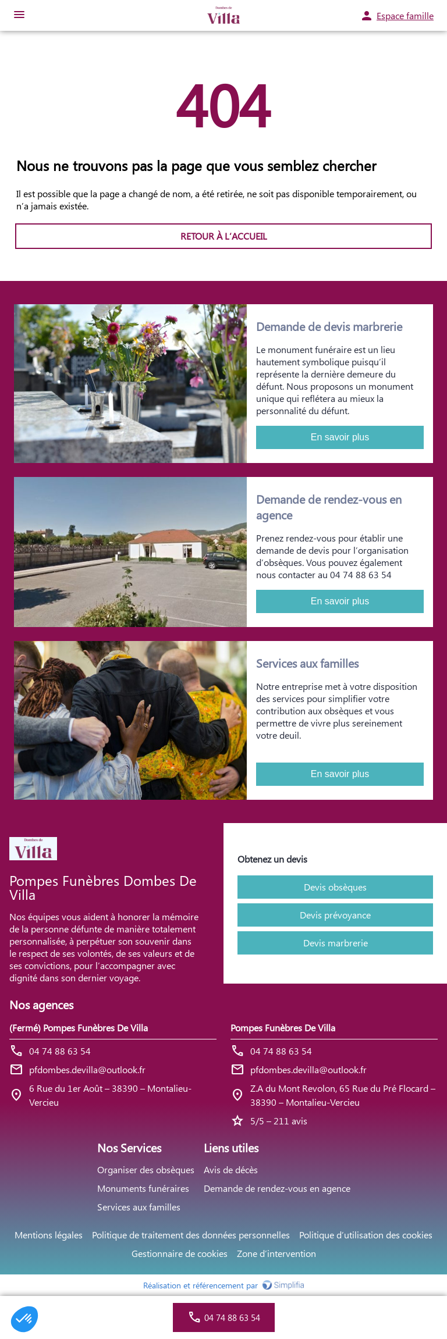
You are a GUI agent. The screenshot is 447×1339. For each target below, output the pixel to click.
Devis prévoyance (335, 915)
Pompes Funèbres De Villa (282, 1027)
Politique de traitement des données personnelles (191, 1234)
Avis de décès (231, 1169)
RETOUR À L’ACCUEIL (223, 236)
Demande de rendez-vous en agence (277, 1188)
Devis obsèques (335, 887)
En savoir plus (340, 437)
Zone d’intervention (276, 1253)
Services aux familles (138, 1207)
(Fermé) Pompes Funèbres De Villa (78, 1027)
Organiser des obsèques (145, 1169)
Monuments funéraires (143, 1188)
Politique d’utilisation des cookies (365, 1234)
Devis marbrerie (335, 942)
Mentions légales (49, 1234)
